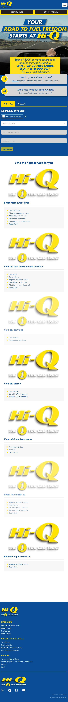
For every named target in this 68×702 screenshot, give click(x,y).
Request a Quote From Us (11, 648)
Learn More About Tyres (10, 625)
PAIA (3, 667)
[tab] (8, 104)
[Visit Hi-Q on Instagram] (16, 690)
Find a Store (6, 628)
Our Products (6, 645)
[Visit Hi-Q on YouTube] (23, 690)
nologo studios (62, 697)
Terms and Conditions (10, 659)
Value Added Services (10, 650)
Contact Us (5, 631)
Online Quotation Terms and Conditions (16, 661)
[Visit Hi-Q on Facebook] (9, 690)
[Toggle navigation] (64, 5)
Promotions (6, 634)
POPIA (3, 664)
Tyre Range (5, 642)
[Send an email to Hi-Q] (2, 690)
